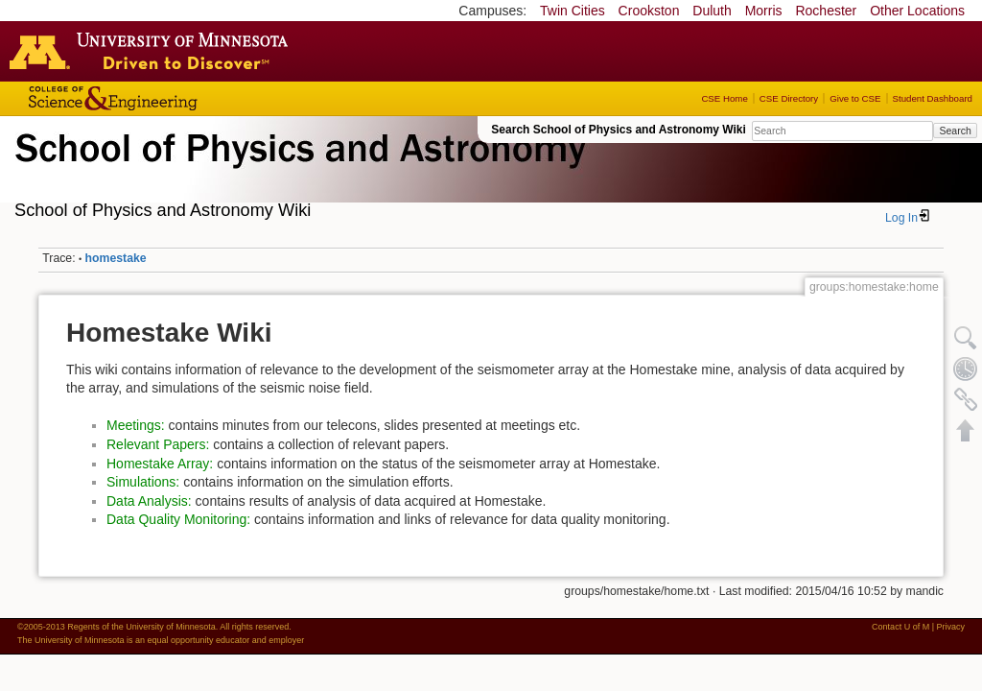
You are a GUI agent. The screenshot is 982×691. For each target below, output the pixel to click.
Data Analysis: (149, 501)
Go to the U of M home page (153, 51)
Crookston (649, 10)
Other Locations (917, 10)
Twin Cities (572, 10)
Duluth (711, 10)
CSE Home (724, 98)
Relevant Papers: (157, 444)
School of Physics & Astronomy (297, 171)
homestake (116, 258)
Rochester (825, 10)
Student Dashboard (932, 98)
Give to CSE (855, 98)
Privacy (950, 626)
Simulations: (142, 481)
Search (954, 130)
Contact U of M (900, 626)
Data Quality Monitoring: (178, 519)
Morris (764, 10)
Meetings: (135, 425)
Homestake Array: (159, 463)
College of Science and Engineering (172, 98)
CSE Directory (789, 98)
